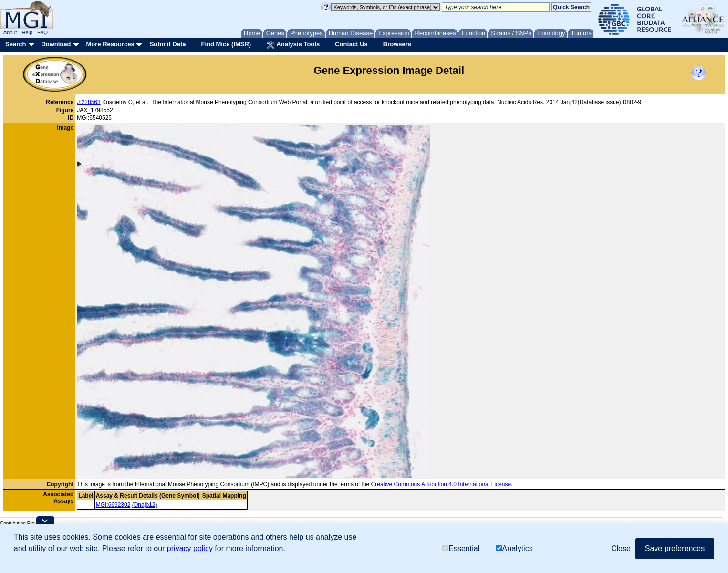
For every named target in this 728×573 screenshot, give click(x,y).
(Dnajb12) (144, 504)
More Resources (110, 44)
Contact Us (351, 44)
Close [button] (621, 552)
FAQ (42, 32)
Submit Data (168, 44)
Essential (460, 552)
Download (56, 44)
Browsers (397, 44)
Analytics (514, 552)
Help (26, 32)
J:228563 (88, 102)
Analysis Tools (293, 45)
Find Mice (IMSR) (226, 44)
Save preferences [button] (675, 552)
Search (15, 44)
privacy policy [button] (190, 552)
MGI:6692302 (113, 504)
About (10, 32)
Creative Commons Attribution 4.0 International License (441, 484)
